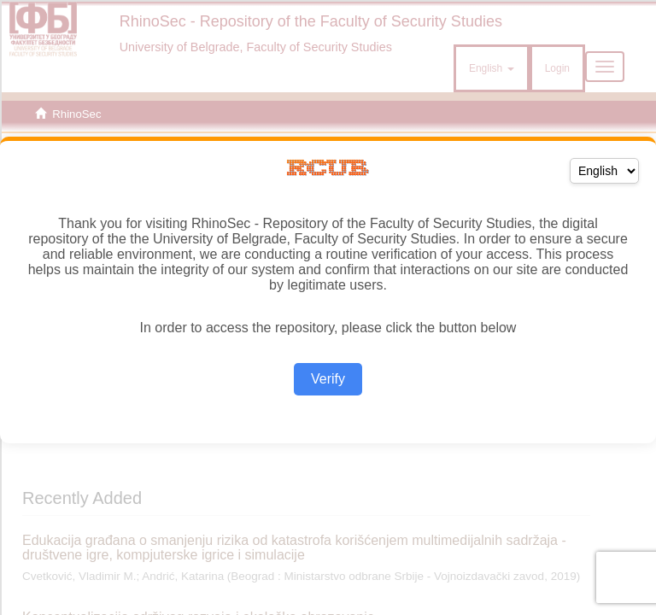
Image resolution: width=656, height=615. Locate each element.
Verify (328, 379)
